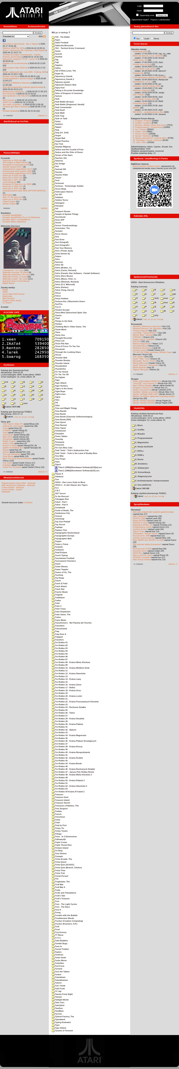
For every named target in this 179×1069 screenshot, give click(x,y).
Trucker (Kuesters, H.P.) (64, 924)
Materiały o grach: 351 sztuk (15, 279)
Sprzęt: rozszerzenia (142, 390)
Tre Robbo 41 (60, 755)
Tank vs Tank (59, 118)
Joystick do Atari (140, 529)
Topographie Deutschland (65, 533)
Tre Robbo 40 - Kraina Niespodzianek (71, 752)
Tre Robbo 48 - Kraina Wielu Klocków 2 (72, 775)
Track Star (58, 589)
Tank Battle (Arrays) (63, 102)
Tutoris (57, 983)
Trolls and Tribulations (64, 893)
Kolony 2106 (8, 443)
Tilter (56, 405)
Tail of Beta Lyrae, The (64, 71)
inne (23, 403)
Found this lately (140, 103)
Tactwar (57, 57)
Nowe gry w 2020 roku (12, 175)
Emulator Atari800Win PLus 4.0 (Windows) (21, 217)
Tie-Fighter (58, 377)
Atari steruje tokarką (142, 559)
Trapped (57, 637)
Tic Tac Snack (60, 372)
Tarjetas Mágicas (61, 147)
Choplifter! (7, 430)
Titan (56, 462)
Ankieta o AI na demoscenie (15, 63)
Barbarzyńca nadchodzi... (14, 91)
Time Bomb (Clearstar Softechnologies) (72, 417)
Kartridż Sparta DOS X (13, 167)
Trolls (56, 890)
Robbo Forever (9, 441)
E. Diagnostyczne (142, 476)
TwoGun (57, 1008)
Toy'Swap (58, 578)
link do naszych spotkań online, (146, 166)
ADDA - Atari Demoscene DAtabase (147, 282)
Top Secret (58, 524)
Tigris (56, 397)
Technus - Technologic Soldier (68, 186)
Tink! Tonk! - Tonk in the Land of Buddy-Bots (74, 453)
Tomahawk (58, 507)
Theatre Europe (61, 310)
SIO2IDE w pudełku (141, 557)
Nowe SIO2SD (139, 520)
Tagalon (57, 65)
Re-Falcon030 (9, 94)
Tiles (55, 400)
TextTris (57, 304)
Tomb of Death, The (62, 510)
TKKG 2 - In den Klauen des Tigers (70, 485)
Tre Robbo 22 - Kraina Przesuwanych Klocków (75, 702)
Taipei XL (58, 74)
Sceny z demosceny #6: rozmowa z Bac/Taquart (24, 50)
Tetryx (56, 296)
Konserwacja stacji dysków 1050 (17, 171)
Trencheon (58, 817)
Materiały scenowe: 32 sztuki (15, 272)
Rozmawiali (136, 324)
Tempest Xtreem (61, 211)
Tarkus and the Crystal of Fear (68, 149)
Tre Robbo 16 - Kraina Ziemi (66, 685)
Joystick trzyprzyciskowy (143, 538)
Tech (55, 180)
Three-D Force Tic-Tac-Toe (66, 346)
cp (172, 290)
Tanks (56, 121)
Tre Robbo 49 (60, 777)
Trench (56, 814)
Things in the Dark (62, 321)
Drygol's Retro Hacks (12, 300)
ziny (154, 315)
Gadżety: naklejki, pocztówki (145, 392)
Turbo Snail (59, 957)
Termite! (57, 231)
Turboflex (58, 963)
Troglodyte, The (61, 882)
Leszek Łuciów (139, 350)
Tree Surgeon (60, 808)
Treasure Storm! (61, 803)
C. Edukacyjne (140, 468)
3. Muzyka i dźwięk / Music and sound (149, 125)
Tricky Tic (58, 828)
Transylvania (59, 628)
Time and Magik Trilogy (64, 408)
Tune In (57, 946)
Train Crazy (59, 609)
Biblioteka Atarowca (10, 226)
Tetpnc (56, 256)
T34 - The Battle (61, 37)
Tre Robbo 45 (60, 766)
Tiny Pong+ (59, 459)
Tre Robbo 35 (60, 738)
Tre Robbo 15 (60, 682)
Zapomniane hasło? (140, 20)
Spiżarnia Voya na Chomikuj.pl (16, 281)
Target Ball (58, 138)
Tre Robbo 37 (60, 744)
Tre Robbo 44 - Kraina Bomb (67, 763)
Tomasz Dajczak (140, 331)
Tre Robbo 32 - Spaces (64, 730)
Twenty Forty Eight (62, 994)
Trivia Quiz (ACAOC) (63, 865)
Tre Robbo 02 (60, 645)
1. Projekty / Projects (142, 121)
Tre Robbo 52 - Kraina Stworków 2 (69, 786)
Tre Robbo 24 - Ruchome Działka (69, 707)
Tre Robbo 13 (60, 676)
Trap (55, 631)
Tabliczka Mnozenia (62, 45)
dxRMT (136, 108)
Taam (56, 40)
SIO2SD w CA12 (140, 523)
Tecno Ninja (59, 189)
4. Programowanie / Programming (148, 127)
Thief (56, 318)
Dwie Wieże (8, 456)
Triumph (57, 856)
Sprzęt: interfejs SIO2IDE (144, 400)
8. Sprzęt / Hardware (142, 136)
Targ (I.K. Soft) (60, 132)
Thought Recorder (62, 338)
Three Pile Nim (60, 344)
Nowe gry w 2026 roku (12, 160)
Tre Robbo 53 (60, 789)
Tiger (56, 380)
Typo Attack (59, 1028)
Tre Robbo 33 (60, 732)
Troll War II (58, 887)
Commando (8, 435)
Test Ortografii (60, 242)
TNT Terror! (59, 493)
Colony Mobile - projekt (12, 489)
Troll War (57, 884)
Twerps (57, 997)
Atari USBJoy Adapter (142, 385)
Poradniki (5, 158)
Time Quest (59, 422)
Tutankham (58, 977)
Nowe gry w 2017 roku (12, 180)
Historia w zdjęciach (141, 90)
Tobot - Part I (59, 502)
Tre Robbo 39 (60, 749)
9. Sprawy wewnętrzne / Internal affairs (150, 138)
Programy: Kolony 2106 (143, 388)
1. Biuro (137, 425)
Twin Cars (58, 1002)
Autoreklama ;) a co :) (142, 82)
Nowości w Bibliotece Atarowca (16, 83)
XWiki (5, 292)
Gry (138, 39)
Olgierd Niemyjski (140, 369)
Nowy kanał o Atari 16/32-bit (15, 68)
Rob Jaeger (138, 356)
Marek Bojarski (139, 367)
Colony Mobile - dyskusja (13, 487)
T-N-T (56, 490)
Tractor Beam (60, 592)
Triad (56, 822)
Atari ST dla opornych (12, 197)
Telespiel (57, 206)
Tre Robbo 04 (60, 651)
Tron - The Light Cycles (64, 904)
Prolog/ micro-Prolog (142, 64)
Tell (55, 208)
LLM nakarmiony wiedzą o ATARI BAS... (150, 77)
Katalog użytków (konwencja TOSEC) (148, 493)
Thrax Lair (58, 341)
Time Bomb (59, 414)
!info (155, 298)
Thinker (57, 324)
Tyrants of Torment (62, 1031)
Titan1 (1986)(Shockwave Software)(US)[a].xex (78, 467)
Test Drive (58, 239)
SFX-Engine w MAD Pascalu (15, 162)
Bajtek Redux (8, 283)
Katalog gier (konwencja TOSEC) (16, 412)
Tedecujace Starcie (62, 192)
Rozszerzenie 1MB (141, 536)
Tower (56, 564)
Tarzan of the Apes (62, 155)
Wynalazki (136, 510)
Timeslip (57, 439)
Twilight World (60, 1000)
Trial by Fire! (59, 825)
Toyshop (57, 575)
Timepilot (58, 434)
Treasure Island (61, 800)
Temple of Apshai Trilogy (65, 214)
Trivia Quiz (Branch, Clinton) (67, 867)
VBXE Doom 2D (140, 60)
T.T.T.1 (56, 938)
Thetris (57, 315)
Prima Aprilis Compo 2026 (144, 99)
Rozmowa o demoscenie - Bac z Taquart (20, 44)
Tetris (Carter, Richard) (64, 270)
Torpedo (57, 547)
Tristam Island (60, 848)
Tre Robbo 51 (60, 783)
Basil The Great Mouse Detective (17, 458)
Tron (55, 901)
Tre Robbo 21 (60, 699)
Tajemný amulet (61, 82)
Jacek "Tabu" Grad (141, 359)
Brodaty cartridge (10, 76)
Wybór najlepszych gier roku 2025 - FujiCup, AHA (24, 72)
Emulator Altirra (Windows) (14, 222)
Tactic (56, 51)
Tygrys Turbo (138, 531)
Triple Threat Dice (62, 845)
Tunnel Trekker (60, 949)
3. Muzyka (138, 434)
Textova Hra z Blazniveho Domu (68, 301)
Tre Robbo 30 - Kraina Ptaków (67, 724)
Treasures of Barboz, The (65, 806)
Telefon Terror (60, 200)
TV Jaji (56, 991)
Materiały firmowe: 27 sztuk (15, 277)
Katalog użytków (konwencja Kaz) (147, 413)
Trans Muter (59, 620)
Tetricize (57, 262)
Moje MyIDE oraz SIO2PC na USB (148, 540)
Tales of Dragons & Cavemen (67, 93)
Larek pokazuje (9, 182)
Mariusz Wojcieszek (141, 344)
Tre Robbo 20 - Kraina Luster (67, 696)
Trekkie (57, 811)
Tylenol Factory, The (63, 1016)
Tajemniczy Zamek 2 (63, 79)
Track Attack (59, 586)
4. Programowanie (142, 438)
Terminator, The (61, 228)
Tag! (55, 62)
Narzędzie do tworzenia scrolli (16, 165)
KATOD (136, 341)
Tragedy (57, 595)
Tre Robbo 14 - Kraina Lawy (66, 679)
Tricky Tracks (60, 831)
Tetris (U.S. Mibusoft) (63, 284)
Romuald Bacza (140, 346)
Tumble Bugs (59, 943)
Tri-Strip (57, 851)
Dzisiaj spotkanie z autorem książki (18, 78)
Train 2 (56, 606)
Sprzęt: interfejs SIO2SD (144, 403)
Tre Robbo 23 (60, 704)
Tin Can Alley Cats (62, 448)
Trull (55, 926)
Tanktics (57, 124)
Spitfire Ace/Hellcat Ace (13, 448)
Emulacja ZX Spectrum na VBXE (17, 184)
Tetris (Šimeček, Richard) (65, 282)
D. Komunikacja (141, 472)
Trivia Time (58, 870)
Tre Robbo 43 (60, 761)
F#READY (137, 337)
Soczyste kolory (140, 551)
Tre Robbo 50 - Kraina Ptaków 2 (68, 780)
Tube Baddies (60, 941)
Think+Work (59, 329)
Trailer (56, 600)
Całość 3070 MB (11, 407)
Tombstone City (61, 513)
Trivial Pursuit (60, 876)
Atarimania (7, 296)
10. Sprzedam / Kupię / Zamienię (147, 140)
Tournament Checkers (64, 561)
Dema (156, 39)
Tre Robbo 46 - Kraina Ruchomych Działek (73, 769)
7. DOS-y (138, 451)
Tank (55, 99)
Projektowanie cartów (142, 527)
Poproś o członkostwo (160, 20)
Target (56, 135)
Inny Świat (7, 463)
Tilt (55, 402)
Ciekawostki (138, 73)
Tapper (56, 127)
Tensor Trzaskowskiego (64, 225)
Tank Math (58, 113)
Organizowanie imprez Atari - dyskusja (18, 483)
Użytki (146, 39)
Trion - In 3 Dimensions (64, 836)
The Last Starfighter (11, 454)
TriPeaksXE (59, 839)
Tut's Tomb (58, 986)
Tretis (56, 820)
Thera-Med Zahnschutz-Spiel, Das (69, 312)
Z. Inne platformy (141, 485)
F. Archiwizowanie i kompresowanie (150, 481)
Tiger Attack (59, 383)
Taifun (56, 68)
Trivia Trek (58, 873)
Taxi (55, 166)
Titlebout (57, 476)
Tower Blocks (60, 566)
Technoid (58, 183)
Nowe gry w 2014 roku (12, 199)
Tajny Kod (58, 88)
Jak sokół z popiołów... (12, 104)
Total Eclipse (59, 552)
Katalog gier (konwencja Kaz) (15, 370)
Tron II (56, 910)
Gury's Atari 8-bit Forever (14, 294)
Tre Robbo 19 (60, 693)
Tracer (56, 581)
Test (55, 237)
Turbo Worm (59, 960)
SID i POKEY (139, 95)
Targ (55, 130)
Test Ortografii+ (61, 245)
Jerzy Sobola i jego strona (144, 69)
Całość (8, 417)
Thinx (56, 332)
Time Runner (59, 425)
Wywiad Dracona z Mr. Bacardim (147, 328)
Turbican (57, 955)
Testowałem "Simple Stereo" (145, 533)
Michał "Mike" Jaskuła (142, 335)
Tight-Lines (59, 394)
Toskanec (58, 550)
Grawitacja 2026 (140, 51)
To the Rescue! (60, 496)
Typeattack (58, 1019)
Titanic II (57, 474)
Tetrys (56, 293)
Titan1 (56, 464)
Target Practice (60, 141)
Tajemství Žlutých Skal (64, 85)
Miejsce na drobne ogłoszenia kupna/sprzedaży (154, 396)
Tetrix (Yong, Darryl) (63, 290)
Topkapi (57, 527)
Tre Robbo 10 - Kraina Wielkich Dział (70, 668)
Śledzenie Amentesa (142, 348)
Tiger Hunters (60, 386)
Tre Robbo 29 (60, 721)
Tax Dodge (58, 164)
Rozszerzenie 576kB (142, 549)
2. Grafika (138, 430)
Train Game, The (61, 614)
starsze (44, 208)
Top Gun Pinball (61, 522)
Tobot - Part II (60, 505)
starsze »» (42, 115)
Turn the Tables (60, 972)
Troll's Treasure (61, 898)
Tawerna (57, 161)
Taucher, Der (59, 158)
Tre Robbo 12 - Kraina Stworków (69, 673)
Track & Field (59, 583)
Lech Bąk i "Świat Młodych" (145, 333)
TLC (55, 488)
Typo (56, 1025)
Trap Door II (59, 634)
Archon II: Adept (10, 445)
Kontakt (4, 307)
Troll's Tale (58, 896)
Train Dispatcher (61, 612)
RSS (42, 36)
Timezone (58, 445)
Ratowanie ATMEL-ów (142, 525)
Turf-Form (58, 966)
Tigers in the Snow (62, 388)
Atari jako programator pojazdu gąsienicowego (23, 87)
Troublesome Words (63, 918)
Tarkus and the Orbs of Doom (67, 152)
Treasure (57, 794)
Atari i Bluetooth (140, 516)
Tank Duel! (58, 110)
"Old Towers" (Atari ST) (13, 424)
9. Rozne (137, 459)
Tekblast (57, 197)
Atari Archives (9, 298)
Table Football (60, 42)
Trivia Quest (59, 862)
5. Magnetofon (140, 442)
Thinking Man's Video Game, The (69, 327)
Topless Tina (59, 530)
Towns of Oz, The (61, 572)
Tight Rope (58, 391)
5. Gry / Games (139, 129)
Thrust (56, 355)
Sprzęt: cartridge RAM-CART (145, 394)
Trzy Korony (59, 932)
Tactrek (57, 54)
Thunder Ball (59, 358)
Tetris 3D (57, 265)
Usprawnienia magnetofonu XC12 (18, 169)
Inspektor (7, 465)
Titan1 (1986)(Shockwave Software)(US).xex (77, 470)
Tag (55, 59)
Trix (55, 879)
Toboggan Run (60, 499)
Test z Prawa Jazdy (62, 251)
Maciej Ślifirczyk (140, 363)
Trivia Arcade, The (62, 859)
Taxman (57, 172)
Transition (58, 626)
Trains (56, 617)
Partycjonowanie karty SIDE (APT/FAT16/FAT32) (24, 191)
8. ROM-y (138, 455)
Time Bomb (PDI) (61, 419)
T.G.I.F (56, 307)
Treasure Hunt (60, 797)
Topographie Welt (62, 538)
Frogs (5, 428)
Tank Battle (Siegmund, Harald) (68, 104)
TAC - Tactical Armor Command (68, 48)
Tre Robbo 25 (60, 710)
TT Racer (57, 935)
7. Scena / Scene (140, 134)
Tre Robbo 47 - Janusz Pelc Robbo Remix (73, 772)
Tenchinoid (58, 217)
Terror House (59, 234)
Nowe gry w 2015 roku (12, 188)
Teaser (56, 178)
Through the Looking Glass (66, 352)
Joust (5, 432)
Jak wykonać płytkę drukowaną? (147, 544)
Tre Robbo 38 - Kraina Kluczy (67, 746)
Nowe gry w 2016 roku (12, 186)
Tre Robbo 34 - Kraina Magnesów (69, 735)
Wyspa (6, 450)
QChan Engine (9, 204)
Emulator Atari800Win (12, 215)
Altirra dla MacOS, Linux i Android (148, 56)
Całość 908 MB (140, 488)
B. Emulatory (140, 464)
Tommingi (58, 519)
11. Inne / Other (140, 142)
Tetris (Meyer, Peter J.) (64, 279)
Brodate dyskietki (10, 111)
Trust (56, 929)
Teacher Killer (60, 175)
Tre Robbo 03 (60, 648)
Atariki (5, 290)
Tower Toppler (60, 569)
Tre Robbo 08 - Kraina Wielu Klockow (71, 662)
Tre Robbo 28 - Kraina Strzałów (68, 718)
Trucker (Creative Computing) (67, 921)
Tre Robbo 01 (60, 642)
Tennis (56, 222)
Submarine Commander (13, 426)
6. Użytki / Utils (139, 131)
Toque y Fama (60, 544)
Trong (56, 912)
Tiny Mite (58, 456)
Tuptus (56, 952)
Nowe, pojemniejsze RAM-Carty (147, 381)
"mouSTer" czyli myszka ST (145, 383)
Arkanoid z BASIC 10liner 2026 (146, 86)
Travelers (58, 640)
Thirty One (58, 335)
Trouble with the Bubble (65, 915)
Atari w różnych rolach (142, 555)
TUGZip (30, 417)
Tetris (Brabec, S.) (62, 268)
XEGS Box (137, 553)
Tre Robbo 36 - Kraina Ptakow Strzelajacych (74, 741)
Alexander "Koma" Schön (144, 361)
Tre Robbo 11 (60, 671)
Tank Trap (58, 116)
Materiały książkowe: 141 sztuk (16, 274)
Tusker (56, 974)
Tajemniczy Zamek (62, 76)
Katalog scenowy (139, 287)
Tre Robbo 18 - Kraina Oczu (66, 690)
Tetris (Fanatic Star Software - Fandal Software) (76, 273)
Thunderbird (59, 366)
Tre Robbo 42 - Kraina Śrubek (67, 758)
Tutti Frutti (58, 988)
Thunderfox (59, 369)
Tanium (57, 96)
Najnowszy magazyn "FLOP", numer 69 (20, 59)
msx (164, 302)
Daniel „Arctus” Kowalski (143, 339)
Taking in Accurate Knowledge (68, 90)
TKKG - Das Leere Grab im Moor (68, 482)
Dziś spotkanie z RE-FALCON (16, 96)
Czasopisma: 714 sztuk (13, 270)
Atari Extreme (9, 100)
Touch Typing (60, 555)
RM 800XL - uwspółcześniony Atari (148, 112)
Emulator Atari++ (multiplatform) (17, 219)
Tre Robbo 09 (60, 665)
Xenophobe (8, 439)
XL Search (7, 303)
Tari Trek (57, 144)
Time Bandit (59, 411)
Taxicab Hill (59, 169)
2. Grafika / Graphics (142, 123)
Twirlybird (58, 1005)
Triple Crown (59, 842)
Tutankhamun (60, 980)
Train (56, 603)
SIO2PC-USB (139, 518)
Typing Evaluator (61, 1022)
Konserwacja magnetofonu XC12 (17, 173)
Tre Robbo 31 (60, 727)
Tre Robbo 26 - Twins (63, 713)
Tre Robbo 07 (60, 659)
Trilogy (56, 834)
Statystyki (6, 492)
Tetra (56, 259)
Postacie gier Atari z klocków (15, 107)
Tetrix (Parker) (60, 287)
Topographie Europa (63, 536)
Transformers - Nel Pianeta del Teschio (71, 623)
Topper (57, 541)
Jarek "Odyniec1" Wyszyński (145, 365)
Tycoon (57, 1014)
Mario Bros (7, 437)
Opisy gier (6, 422)
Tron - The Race (61, 907)
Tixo (55, 479)
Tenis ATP (58, 220)
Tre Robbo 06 (60, 656)
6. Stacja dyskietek (142, 446)
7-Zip (25, 417)
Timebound (59, 431)
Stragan (134, 379)
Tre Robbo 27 (60, 716)
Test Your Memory (62, 248)
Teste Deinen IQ (61, 254)
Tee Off (57, 194)
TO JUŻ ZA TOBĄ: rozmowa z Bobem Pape (152, 352)
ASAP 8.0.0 (8, 102)
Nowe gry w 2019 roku (12, 178)
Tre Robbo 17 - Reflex (63, 687)
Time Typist (59, 428)
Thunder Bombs (61, 360)
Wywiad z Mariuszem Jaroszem (147, 326)
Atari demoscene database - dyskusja (18, 485)
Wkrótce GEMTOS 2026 (13, 48)
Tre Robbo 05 (60, 654)
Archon (6, 452)
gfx (173, 294)
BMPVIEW (7, 195)
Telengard (58, 203)
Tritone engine (9, 201)
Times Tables (59, 436)
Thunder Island (60, 363)
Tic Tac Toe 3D (60, 374)
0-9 (5, 382)
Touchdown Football (63, 558)
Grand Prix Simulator (12, 467)
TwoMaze (58, 1011)
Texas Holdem (60, 298)
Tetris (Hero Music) (62, 276)
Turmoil (57, 969)
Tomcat (57, 516)
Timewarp (58, 442)
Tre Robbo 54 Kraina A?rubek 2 (68, 792)
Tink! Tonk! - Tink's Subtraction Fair (70, 450)
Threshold (58, 349)
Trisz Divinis (59, 853)
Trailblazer (58, 597)
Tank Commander (62, 107)
